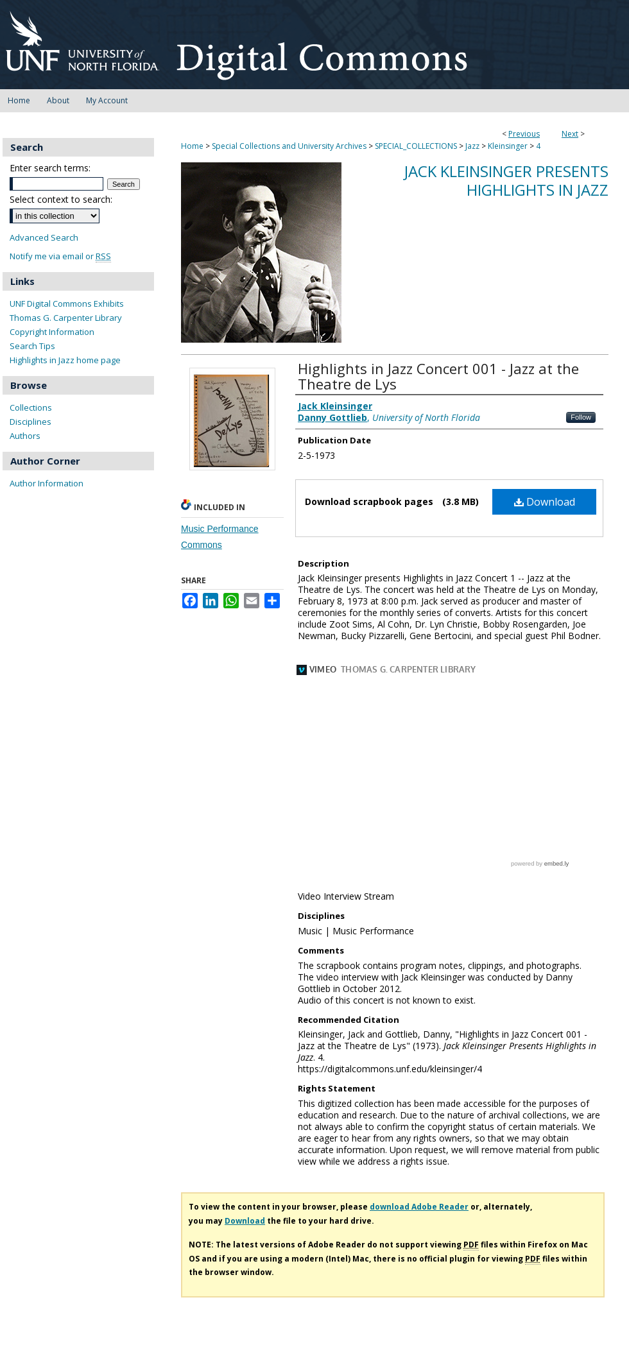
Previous (524, 133)
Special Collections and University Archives (289, 146)
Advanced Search (44, 237)
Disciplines (30, 421)
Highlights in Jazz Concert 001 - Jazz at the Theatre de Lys (438, 376)
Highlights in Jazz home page (65, 360)
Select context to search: (61, 199)
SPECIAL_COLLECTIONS (416, 146)
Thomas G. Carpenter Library (66, 317)
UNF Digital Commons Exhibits (67, 303)
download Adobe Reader (419, 1116)
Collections (31, 407)
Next (570, 133)
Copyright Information (52, 332)
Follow (581, 417)
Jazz (472, 146)
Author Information (46, 483)
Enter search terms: (50, 168)
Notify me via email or (60, 256)
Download (544, 502)
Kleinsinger (508, 146)
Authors (25, 435)
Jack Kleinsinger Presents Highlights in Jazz (506, 180)
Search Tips (32, 346)
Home (192, 146)
